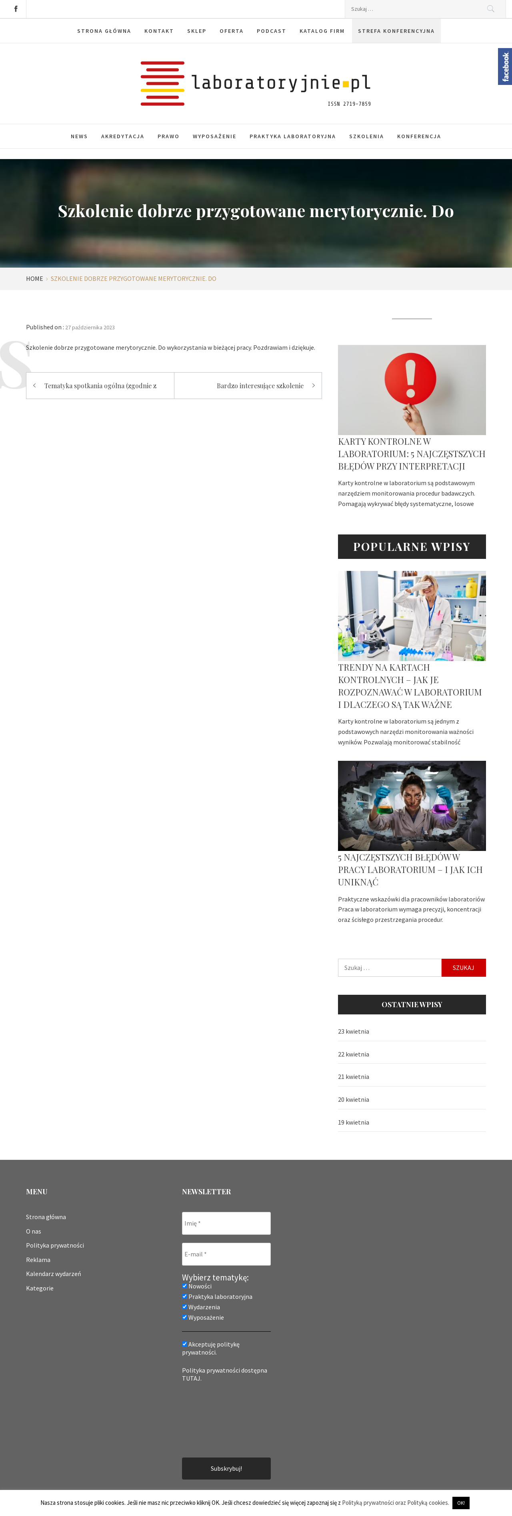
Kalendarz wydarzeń (53, 1274)
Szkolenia (366, 136)
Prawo (169, 136)
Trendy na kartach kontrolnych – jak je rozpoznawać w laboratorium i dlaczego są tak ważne (410, 685)
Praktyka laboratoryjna (293, 136)
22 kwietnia (353, 1054)
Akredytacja (122, 136)
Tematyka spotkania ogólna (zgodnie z (100, 385)
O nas (33, 1231)
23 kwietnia (353, 1031)
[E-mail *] (226, 1254)
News (79, 136)
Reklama (38, 1260)
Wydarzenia (201, 1307)
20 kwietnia (353, 1099)
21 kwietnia (353, 1076)
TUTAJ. (192, 1378)
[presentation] (215, 1419)
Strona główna (46, 1217)
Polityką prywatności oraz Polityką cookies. (395, 1502)
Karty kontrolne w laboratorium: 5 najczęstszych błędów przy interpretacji (412, 453)
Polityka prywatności (55, 1245)
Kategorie (40, 1288)
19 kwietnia (353, 1122)
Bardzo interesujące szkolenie (260, 385)
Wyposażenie (214, 136)
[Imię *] (226, 1223)
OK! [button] (461, 1503)
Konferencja (419, 136)
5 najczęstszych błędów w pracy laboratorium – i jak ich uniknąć (410, 869)
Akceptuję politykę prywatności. (211, 1348)
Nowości (197, 1286)
